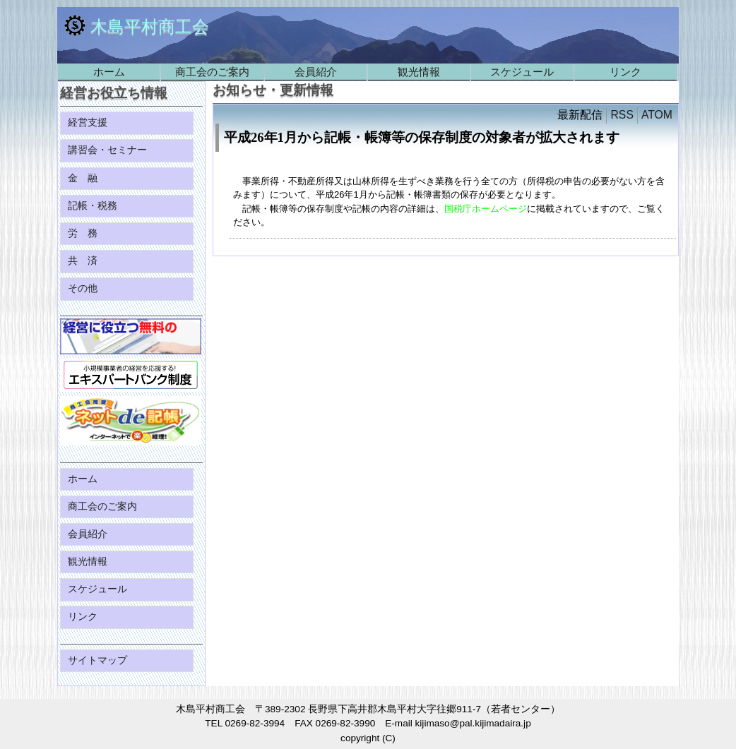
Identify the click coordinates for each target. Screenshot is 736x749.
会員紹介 (316, 72)
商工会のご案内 (212, 72)
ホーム (109, 72)
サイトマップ (99, 660)
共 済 (84, 261)
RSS (621, 115)
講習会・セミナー (109, 150)
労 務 (84, 233)
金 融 (84, 178)
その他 (84, 288)
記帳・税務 (94, 205)
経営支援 (89, 122)
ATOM (656, 115)
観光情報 (419, 72)
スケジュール (522, 72)
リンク (625, 72)
